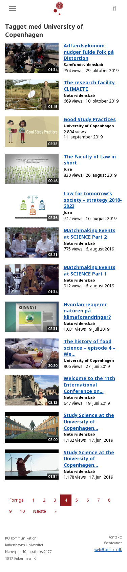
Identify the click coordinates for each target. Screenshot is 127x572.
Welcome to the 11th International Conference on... (89, 384)
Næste (39, 511)
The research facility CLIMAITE (89, 85)
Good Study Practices (90, 119)
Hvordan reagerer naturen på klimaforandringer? (87, 310)
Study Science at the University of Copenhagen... (89, 421)
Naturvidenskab (79, 95)
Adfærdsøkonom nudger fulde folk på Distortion (89, 51)
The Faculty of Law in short (90, 159)
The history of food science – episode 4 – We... (89, 347)
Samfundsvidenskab (83, 64)
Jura (68, 169)
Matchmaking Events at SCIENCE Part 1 (89, 270)
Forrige (16, 500)
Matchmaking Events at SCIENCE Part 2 (89, 233)
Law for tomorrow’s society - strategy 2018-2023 (93, 199)
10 (22, 511)
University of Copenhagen (89, 125)
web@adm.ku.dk (108, 549)
